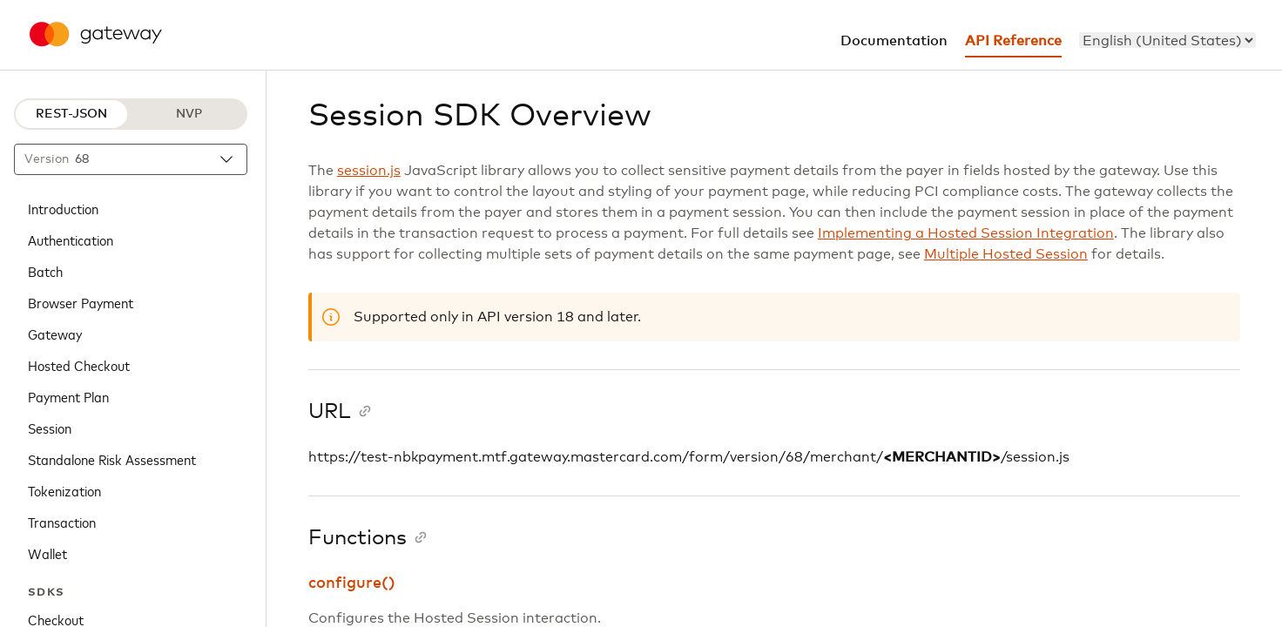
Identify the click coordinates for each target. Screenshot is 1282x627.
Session (49, 427)
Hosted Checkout (79, 364)
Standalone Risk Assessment (112, 459)
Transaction (62, 521)
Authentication (70, 239)
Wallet (47, 553)
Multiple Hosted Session (1006, 254)
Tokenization (64, 490)
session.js (369, 171)
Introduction (63, 208)
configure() (351, 583)
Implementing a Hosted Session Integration (966, 233)
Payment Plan (68, 396)
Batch (45, 270)
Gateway (55, 333)
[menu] (1167, 40)
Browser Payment (80, 302)
